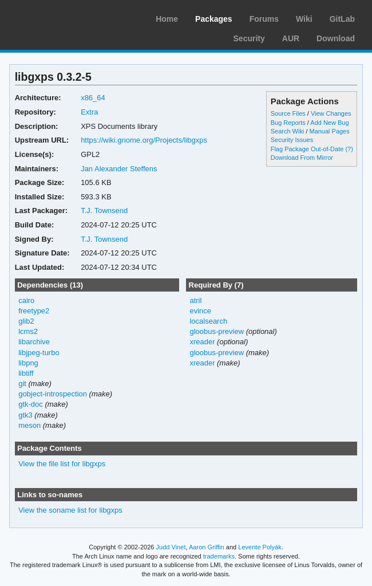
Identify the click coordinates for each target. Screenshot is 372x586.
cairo (26, 300)
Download (335, 38)
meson (29, 425)
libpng (28, 363)
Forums (264, 18)
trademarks (219, 556)
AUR (290, 38)
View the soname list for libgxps (70, 510)
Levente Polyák (259, 547)
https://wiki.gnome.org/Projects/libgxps (144, 140)
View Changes (331, 113)
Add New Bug (329, 122)
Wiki (304, 18)
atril (195, 300)
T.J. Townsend (104, 210)
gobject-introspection (52, 394)
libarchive (34, 341)
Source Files (288, 113)
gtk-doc (30, 404)
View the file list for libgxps (61, 463)
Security (249, 38)
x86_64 (93, 97)
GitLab (342, 18)
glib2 (26, 321)
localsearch (208, 321)
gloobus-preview (216, 331)
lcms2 (28, 331)
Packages (213, 18)
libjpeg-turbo (38, 352)
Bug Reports (288, 122)
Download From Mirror (302, 157)
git (22, 383)
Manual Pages (329, 131)
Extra (89, 112)
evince (200, 310)
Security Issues (292, 139)
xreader (202, 341)
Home (167, 18)
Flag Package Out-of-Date (307, 148)
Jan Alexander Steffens (119, 168)
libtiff (25, 373)
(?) (349, 148)
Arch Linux (63, 17)
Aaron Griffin (206, 547)
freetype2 (33, 310)
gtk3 (25, 415)
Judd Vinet (171, 547)
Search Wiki (287, 131)
